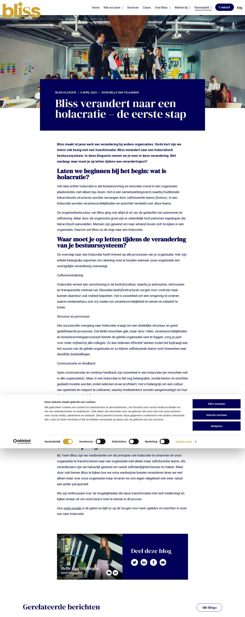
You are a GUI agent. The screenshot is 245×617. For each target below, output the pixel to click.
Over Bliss (161, 7)
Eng (239, 7)
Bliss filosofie (65, 92)
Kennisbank (202, 7)
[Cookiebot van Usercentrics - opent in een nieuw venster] (22, 610)
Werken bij (181, 7)
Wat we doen (112, 7)
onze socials (72, 508)
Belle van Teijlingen (124, 92)
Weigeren (216, 594)
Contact (224, 7)
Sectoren (133, 7)
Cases (147, 7)
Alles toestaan (216, 572)
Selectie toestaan (216, 583)
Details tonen (184, 610)
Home (96, 7)
